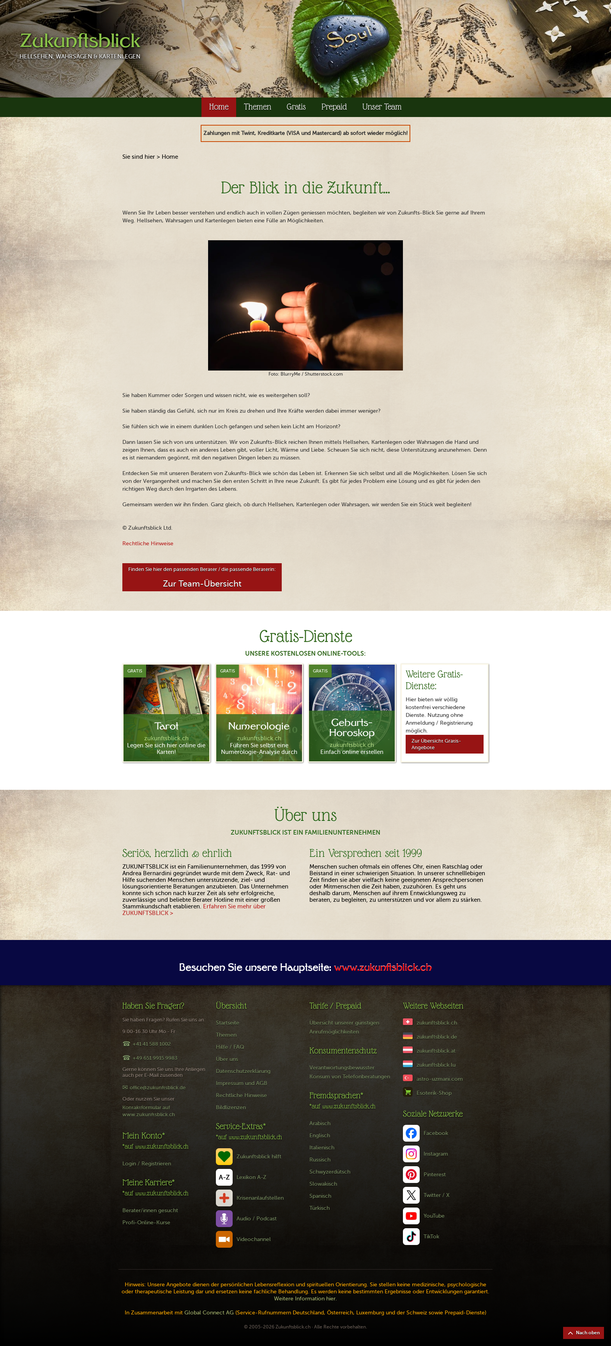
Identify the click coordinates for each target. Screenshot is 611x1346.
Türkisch (319, 1208)
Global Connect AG (209, 1313)
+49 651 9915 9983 (154, 1058)
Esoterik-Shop (434, 1093)
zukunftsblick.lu (436, 1065)
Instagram (436, 1154)
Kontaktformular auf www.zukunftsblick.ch (148, 1111)
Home (218, 107)
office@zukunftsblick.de (157, 1088)
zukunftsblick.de (437, 1037)
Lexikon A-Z (252, 1177)
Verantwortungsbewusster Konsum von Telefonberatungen (349, 1072)
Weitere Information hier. (305, 1299)
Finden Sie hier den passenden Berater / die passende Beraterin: (202, 577)
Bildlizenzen (231, 1107)
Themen (257, 107)
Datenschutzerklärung (243, 1071)
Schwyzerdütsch (329, 1172)
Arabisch (319, 1123)
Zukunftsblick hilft (259, 1157)
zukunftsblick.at (436, 1051)
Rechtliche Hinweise (147, 543)
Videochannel (254, 1239)
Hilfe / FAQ (230, 1047)
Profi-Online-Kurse (146, 1222)
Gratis (296, 107)
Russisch (319, 1160)
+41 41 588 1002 (151, 1044)
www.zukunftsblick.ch (383, 968)
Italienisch (321, 1148)
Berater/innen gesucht (150, 1210)
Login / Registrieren (146, 1164)
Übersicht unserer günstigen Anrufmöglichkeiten (344, 1027)
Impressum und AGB (241, 1083)
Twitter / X (437, 1195)
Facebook (436, 1133)
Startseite (227, 1023)
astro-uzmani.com (440, 1079)
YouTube (434, 1216)
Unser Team (382, 107)
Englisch (319, 1136)
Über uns (227, 1059)
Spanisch (320, 1196)
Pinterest (435, 1175)
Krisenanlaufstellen (260, 1198)
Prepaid (334, 107)
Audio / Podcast (257, 1219)
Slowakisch (323, 1184)
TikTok (431, 1237)
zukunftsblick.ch (437, 1023)
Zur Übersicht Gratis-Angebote (436, 744)
